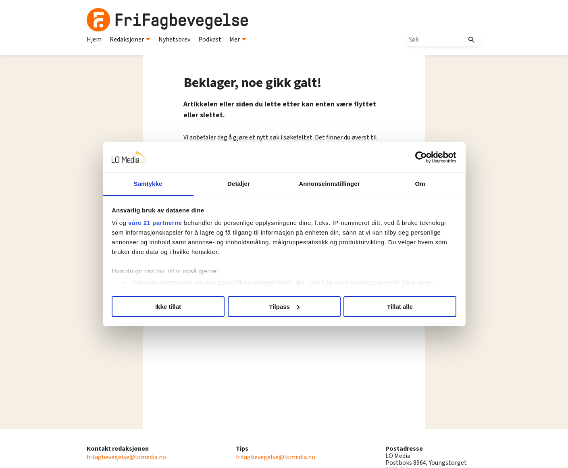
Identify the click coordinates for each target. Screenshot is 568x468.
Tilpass (284, 306)
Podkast (209, 39)
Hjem (94, 39)
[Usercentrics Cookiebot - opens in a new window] (421, 157)
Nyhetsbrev (174, 39)
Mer (237, 39)
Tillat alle (400, 306)
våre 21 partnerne (155, 222)
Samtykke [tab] (148, 183)
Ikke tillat (168, 306)
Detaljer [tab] (238, 183)
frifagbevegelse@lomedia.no (126, 457)
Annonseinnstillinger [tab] (329, 183)
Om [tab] (420, 183)
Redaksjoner (130, 39)
